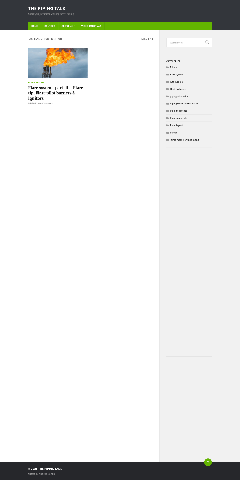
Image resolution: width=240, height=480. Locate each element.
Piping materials (178, 117)
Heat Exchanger (178, 88)
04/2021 (32, 103)
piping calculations (180, 96)
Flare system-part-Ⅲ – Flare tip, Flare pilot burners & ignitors (55, 93)
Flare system (36, 82)
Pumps (173, 132)
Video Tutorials (91, 26)
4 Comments (47, 103)
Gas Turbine (176, 81)
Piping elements (178, 110)
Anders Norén (47, 474)
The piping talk (47, 8)
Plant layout (176, 125)
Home (34, 26)
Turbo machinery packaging (184, 139)
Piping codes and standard (184, 103)
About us (67, 26)
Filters (173, 67)
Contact (49, 26)
